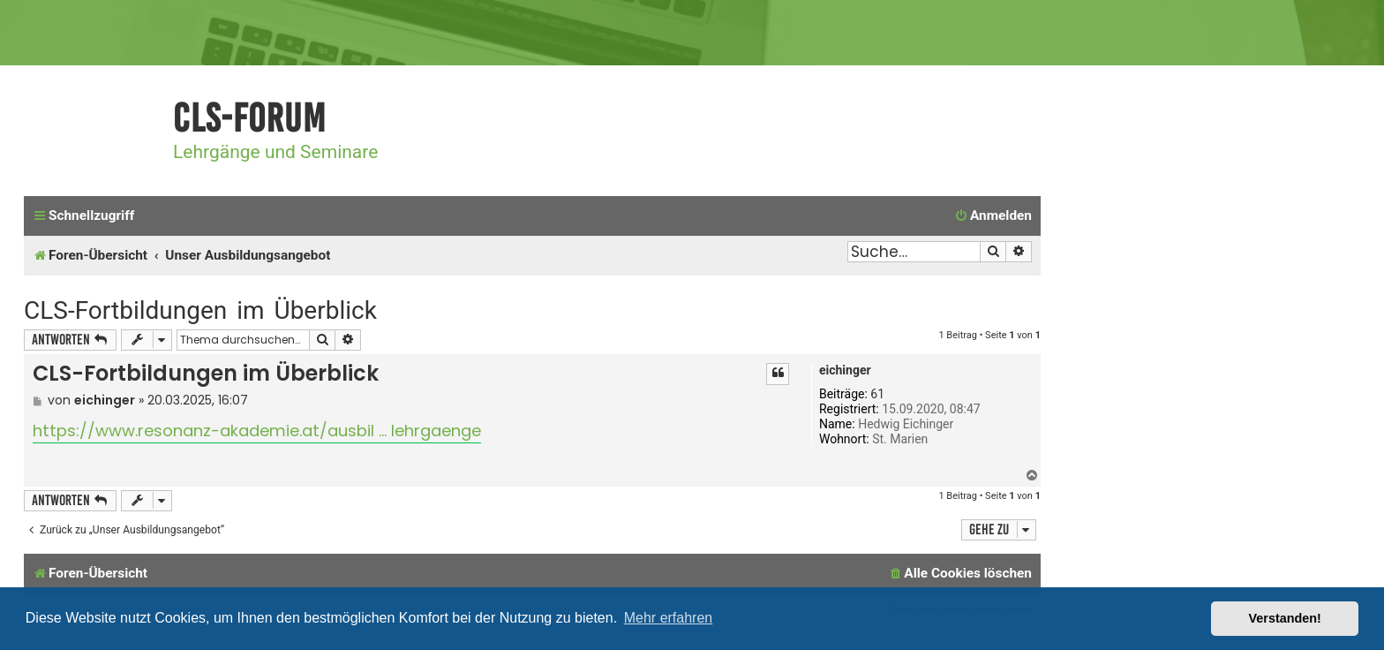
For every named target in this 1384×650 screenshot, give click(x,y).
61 (877, 394)
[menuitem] (993, 216)
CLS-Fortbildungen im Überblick (200, 310)
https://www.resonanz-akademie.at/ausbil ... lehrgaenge (257, 430)
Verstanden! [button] (1285, 618)
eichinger (845, 370)
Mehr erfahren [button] (668, 617)
